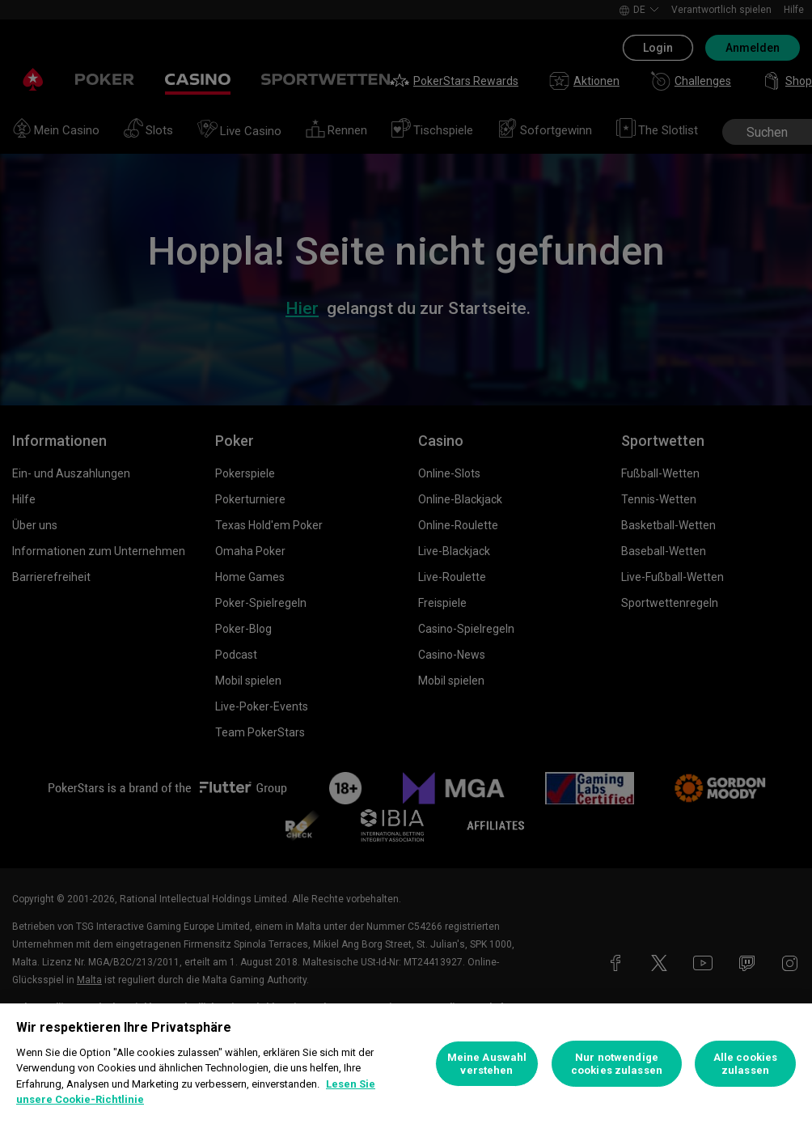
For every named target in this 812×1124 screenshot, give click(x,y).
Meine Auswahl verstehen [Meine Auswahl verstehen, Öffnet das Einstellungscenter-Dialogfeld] (487, 1063)
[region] (406, 1063)
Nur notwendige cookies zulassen (616, 1063)
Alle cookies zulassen (745, 1063)
